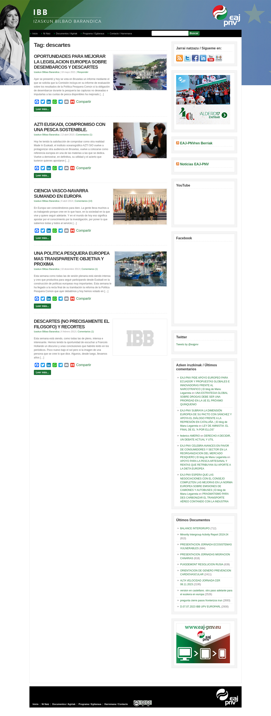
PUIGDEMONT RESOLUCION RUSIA (201, 564)
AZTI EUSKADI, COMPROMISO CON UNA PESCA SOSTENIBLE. (69, 127)
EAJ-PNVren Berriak (196, 143)
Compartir (83, 101)
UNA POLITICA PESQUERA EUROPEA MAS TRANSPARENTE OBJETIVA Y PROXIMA (71, 259)
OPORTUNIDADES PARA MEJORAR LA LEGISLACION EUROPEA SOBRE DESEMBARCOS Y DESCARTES (70, 62)
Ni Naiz (46, 33)
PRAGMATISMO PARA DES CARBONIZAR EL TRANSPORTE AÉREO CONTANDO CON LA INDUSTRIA (204, 497)
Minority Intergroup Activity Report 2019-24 (204, 534)
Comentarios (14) (83, 201)
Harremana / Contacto (116, 704)
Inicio (35, 33)
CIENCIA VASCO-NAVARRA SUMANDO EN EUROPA (61, 193)
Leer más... (42, 109)
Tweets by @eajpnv (187, 344)
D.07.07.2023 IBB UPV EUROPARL (200, 606)
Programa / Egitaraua (93, 33)
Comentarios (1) (84, 134)
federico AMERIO (190, 435)
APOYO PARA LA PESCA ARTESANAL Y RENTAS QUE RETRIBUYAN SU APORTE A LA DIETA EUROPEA (205, 465)
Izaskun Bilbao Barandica (46, 72)
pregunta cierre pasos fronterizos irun (201, 600)
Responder (82, 72)
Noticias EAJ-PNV (194, 164)
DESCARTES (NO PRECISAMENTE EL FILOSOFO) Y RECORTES (71, 324)
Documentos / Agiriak (66, 33)
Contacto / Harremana (121, 33)
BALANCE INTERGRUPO (195, 528)
